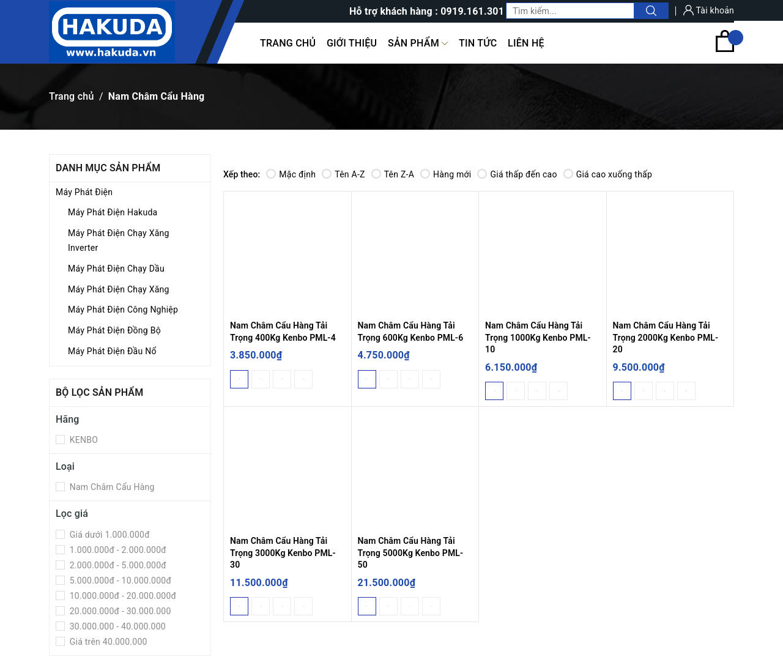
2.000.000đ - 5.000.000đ (116, 565)
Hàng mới (445, 174)
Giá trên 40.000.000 (107, 642)
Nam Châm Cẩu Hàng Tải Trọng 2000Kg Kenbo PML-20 (666, 337)
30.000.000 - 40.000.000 (116, 626)
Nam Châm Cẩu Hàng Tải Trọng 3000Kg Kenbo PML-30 (283, 553)
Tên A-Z (343, 174)
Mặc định (291, 174)
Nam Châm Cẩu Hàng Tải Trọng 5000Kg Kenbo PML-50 (411, 553)
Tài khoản (708, 10)
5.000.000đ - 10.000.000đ (119, 580)
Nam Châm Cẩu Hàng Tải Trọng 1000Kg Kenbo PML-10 (538, 337)
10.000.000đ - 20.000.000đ (121, 596)
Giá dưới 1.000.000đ (108, 535)
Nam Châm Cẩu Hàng (111, 487)
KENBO (82, 440)
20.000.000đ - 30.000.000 (119, 611)
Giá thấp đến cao (517, 174)
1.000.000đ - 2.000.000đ (116, 550)
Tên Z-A (392, 174)
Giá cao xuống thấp (607, 174)
